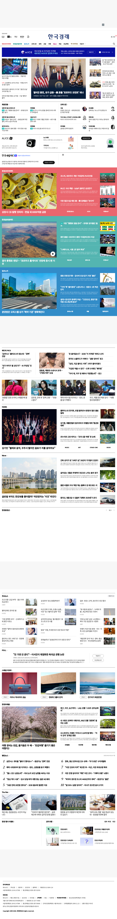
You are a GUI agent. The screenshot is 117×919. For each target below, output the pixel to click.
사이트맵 (32, 898)
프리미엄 (75, 44)
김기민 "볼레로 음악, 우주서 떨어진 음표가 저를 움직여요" (28, 448)
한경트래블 (6, 704)
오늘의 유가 (33, 117)
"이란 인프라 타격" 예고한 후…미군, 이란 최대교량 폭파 (86, 767)
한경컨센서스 (70, 211)
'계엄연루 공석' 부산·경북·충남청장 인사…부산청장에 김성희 (91, 639)
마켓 (106, 211)
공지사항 (49, 821)
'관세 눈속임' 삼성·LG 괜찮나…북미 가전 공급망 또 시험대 (91, 620)
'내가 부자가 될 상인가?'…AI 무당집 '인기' (17, 366)
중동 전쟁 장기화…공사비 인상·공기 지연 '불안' (78, 276)
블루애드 (35, 887)
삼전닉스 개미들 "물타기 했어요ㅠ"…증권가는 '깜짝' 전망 (28, 761)
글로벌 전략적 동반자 (66, 128)
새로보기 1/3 (111, 596)
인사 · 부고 (107, 821)
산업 (44, 44)
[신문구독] (28, 37)
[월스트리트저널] (16, 37)
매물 (88, 311)
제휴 (11, 898)
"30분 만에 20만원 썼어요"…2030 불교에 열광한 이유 (26, 785)
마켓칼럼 (32, 108)
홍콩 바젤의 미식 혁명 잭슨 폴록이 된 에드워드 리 (78, 485)
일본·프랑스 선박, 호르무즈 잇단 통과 (93, 601)
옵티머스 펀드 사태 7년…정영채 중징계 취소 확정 (13, 639)
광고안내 (27, 887)
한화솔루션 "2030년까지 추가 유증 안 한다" (56, 639)
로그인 (113, 37)
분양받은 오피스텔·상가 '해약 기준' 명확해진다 (23, 311)
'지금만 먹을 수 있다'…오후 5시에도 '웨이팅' (85, 368)
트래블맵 (67, 745)
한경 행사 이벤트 (7, 821)
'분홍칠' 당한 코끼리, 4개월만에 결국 (14, 398)
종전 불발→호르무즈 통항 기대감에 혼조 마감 (77, 237)
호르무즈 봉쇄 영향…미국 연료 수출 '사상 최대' (14, 129)
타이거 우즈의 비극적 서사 (68, 119)
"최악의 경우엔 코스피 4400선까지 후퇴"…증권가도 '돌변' (87, 779)
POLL (4, 650)
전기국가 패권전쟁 (90, 697)
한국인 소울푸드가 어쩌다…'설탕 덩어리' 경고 (86, 358)
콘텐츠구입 (16, 898)
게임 (60, 44)
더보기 (82, 44)
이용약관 (51, 898)
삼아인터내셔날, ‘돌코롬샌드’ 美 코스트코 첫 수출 (52, 620)
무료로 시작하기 (49, 162)
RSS (45, 898)
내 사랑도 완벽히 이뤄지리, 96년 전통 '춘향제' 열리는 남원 (78, 721)
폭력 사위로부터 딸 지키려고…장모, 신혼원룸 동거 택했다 (28, 767)
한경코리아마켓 (6, 44)
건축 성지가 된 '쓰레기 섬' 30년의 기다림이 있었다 (79, 460)
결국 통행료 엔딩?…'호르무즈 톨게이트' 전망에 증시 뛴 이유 (28, 262)
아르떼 (4, 407)
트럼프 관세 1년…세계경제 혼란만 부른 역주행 (70, 111)
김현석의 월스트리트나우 (8, 108)
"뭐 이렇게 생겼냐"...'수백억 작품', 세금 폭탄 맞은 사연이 (90, 610)
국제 (49, 44)
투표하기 (98, 656)
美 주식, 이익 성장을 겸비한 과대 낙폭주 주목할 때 (43, 111)
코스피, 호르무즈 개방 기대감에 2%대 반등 (76, 176)
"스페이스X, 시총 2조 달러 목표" (72, 249)
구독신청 (12, 887)
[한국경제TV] (9, 37)
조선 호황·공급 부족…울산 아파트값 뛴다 (13, 600)
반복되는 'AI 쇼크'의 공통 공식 (98, 110)
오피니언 (34, 44)
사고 (113, 821)
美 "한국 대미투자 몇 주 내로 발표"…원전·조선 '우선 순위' (108, 62)
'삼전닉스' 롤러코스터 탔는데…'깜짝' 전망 (16, 355)
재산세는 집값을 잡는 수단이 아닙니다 (14, 813)
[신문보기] (3, 37)
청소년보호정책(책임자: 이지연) (77, 898)
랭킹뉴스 (5, 755)
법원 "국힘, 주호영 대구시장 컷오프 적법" (55, 630)
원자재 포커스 (5, 126)
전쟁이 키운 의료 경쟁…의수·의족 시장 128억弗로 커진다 (91, 630)
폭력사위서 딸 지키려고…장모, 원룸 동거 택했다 (72, 398)
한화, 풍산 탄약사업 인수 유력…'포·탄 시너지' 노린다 (108, 84)
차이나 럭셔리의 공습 (14, 697)
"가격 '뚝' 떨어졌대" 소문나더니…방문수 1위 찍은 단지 (79, 288)
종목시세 (87, 260)
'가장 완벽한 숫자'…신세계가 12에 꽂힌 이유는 (13, 620)
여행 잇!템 (108, 745)
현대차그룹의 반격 (51, 697)
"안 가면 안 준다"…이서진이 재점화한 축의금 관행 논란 (38, 654)
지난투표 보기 (98, 660)
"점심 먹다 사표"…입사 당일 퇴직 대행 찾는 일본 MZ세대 (27, 779)
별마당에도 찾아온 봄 (9, 610)
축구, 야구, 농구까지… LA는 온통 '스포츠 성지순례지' (79, 709)
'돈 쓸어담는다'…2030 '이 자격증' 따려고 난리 (86, 353)
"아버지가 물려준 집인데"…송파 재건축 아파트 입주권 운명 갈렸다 (43, 813)
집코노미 (26, 44)
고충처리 (20, 887)
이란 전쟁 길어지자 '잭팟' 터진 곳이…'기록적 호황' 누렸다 (86, 773)
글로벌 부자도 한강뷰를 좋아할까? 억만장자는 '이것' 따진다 (29, 496)
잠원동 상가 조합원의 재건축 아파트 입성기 (72, 813)
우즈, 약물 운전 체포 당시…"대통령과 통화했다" (102, 398)
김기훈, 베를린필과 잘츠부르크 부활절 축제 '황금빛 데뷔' (79, 424)
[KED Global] (22, 37)
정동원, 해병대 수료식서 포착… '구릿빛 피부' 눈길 (51, 371)
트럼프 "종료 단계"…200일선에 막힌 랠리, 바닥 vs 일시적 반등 (14, 120)
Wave (55, 44)
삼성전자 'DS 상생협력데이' (50, 601)
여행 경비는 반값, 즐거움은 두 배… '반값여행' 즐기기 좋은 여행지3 (28, 747)
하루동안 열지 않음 (106, 52)
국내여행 (80, 745)
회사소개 (5, 887)
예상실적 (69, 260)
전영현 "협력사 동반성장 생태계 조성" (13, 630)
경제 (40, 44)
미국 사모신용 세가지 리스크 (40, 128)
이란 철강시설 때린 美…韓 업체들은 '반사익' (77, 201)
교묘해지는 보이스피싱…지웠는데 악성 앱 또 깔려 (14, 84)
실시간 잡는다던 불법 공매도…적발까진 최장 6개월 (14, 77)
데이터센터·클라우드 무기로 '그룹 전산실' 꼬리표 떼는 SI (14, 90)
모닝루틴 (66, 44)
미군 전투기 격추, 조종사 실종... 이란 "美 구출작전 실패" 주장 (51, 610)
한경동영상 (6, 510)
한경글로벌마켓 (17, 44)
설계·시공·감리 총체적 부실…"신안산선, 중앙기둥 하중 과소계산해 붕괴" (78, 300)
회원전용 (5, 104)
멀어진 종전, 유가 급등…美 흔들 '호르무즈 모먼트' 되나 (58, 92)
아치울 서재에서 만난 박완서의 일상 (99, 129)
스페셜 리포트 (7, 670)
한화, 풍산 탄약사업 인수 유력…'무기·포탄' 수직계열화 (85, 761)
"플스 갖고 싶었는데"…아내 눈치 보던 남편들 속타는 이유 (28, 773)
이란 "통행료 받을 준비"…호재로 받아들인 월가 (15, 111)
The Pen (5, 792)
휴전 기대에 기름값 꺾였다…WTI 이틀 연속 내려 (43, 120)
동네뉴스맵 (70, 311)
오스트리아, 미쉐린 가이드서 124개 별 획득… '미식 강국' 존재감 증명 (78, 734)
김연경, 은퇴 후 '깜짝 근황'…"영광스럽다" (43, 398)
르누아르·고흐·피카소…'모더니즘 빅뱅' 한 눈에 (77, 436)
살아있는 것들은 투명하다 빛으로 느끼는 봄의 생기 (79, 472)
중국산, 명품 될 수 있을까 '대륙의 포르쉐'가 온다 (78, 497)
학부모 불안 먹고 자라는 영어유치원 (99, 120)
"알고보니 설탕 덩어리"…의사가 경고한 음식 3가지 (84, 785)
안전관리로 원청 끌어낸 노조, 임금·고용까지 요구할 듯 (108, 73)
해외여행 (94, 745)
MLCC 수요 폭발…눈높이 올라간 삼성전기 (76, 188)
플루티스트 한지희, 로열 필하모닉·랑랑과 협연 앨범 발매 (79, 411)
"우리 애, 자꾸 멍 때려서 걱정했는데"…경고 (85, 373)
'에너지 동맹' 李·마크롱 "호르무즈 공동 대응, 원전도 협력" (108, 95)
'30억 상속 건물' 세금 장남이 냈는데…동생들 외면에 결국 (102, 813)
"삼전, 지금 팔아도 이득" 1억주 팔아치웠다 (84, 363)
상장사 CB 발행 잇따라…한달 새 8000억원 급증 (24, 212)
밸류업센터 (105, 311)
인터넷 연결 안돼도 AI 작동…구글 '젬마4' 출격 (14, 97)
